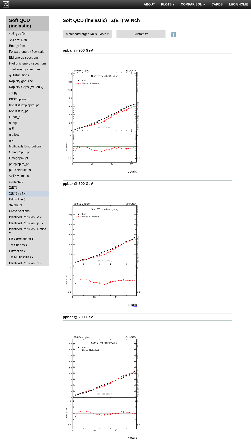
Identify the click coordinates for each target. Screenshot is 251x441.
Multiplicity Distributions (25, 146)
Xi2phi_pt (15, 205)
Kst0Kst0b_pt (18, 111)
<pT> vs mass (19, 175)
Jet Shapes (17, 245)
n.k (11, 140)
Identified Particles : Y (24, 263)
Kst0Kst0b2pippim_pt (24, 105)
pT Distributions (20, 170)
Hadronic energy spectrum (27, 63)
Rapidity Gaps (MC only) (26, 87)
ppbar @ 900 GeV (78, 50)
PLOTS (168, 4)
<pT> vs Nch (18, 34)
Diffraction (16, 251)
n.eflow (14, 134)
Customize (141, 34)
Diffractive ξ (17, 199)
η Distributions (19, 75)
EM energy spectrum (23, 57)
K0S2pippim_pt (19, 99)
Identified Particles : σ (24, 217)
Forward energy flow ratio (27, 51)
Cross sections (19, 211)
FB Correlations (20, 239)
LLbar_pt (15, 117)
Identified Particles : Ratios (27, 229)
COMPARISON (193, 4)
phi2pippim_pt (19, 164)
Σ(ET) (13, 187)
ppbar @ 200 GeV (78, 317)
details (132, 171)
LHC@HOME (238, 4)
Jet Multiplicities (20, 257)
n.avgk (13, 123)
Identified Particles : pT (25, 223)
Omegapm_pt (18, 158)
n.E (11, 128)
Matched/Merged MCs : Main (86, 34)
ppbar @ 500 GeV (78, 184)
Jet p (13, 93)
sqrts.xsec (16, 181)
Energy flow (17, 45)
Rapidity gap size (21, 81)
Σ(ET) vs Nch (18, 193)
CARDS (217, 4)
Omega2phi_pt (19, 152)
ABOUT (149, 4)
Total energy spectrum (24, 69)
